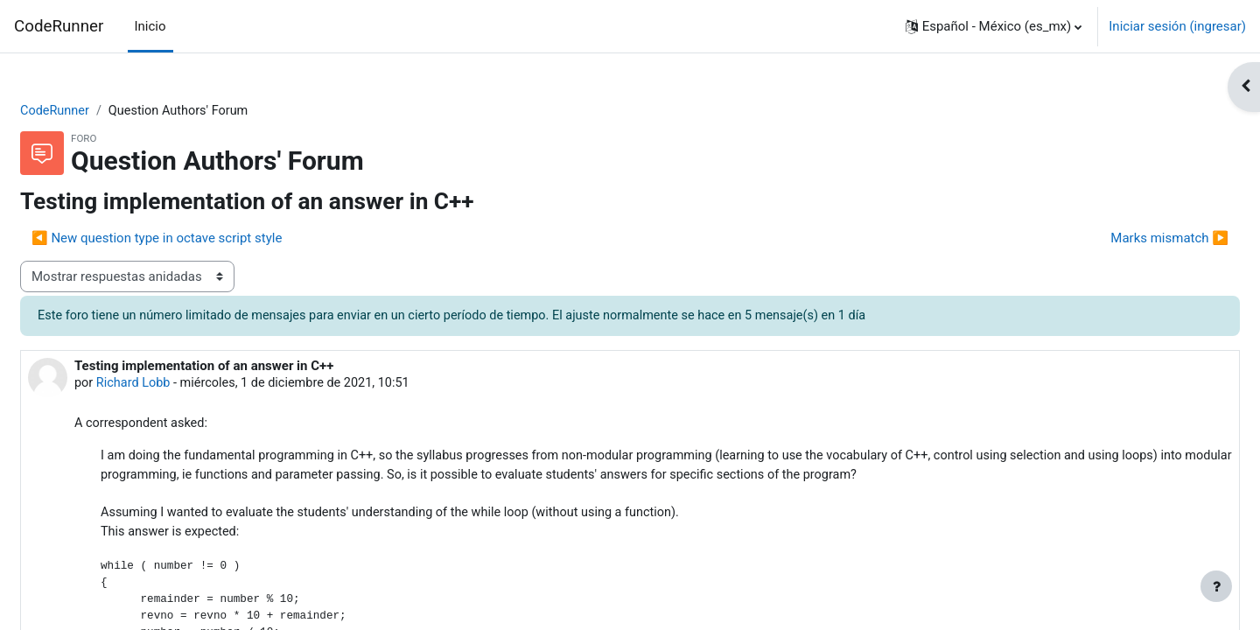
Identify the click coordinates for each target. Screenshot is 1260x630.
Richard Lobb (177, 385)
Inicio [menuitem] (150, 26)
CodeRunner (58, 26)
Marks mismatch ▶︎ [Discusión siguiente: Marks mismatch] (1127, 239)
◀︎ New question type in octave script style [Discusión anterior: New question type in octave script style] (199, 239)
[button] (994, 26)
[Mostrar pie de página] (1216, 586)
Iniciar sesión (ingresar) (1177, 26)
